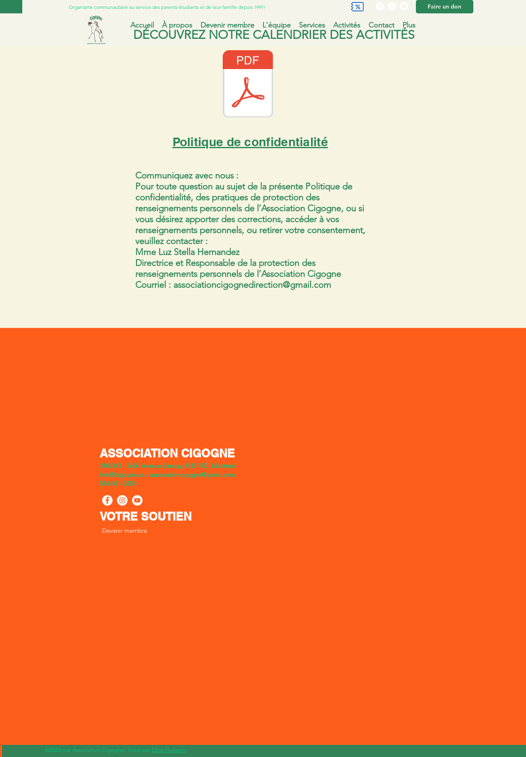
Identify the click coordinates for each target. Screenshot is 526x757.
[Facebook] (380, 6)
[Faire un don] (444, 6)
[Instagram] (392, 6)
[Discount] (357, 6)
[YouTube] (404, 6)
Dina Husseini (169, 749)
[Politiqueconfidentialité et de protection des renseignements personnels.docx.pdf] (247, 84)
